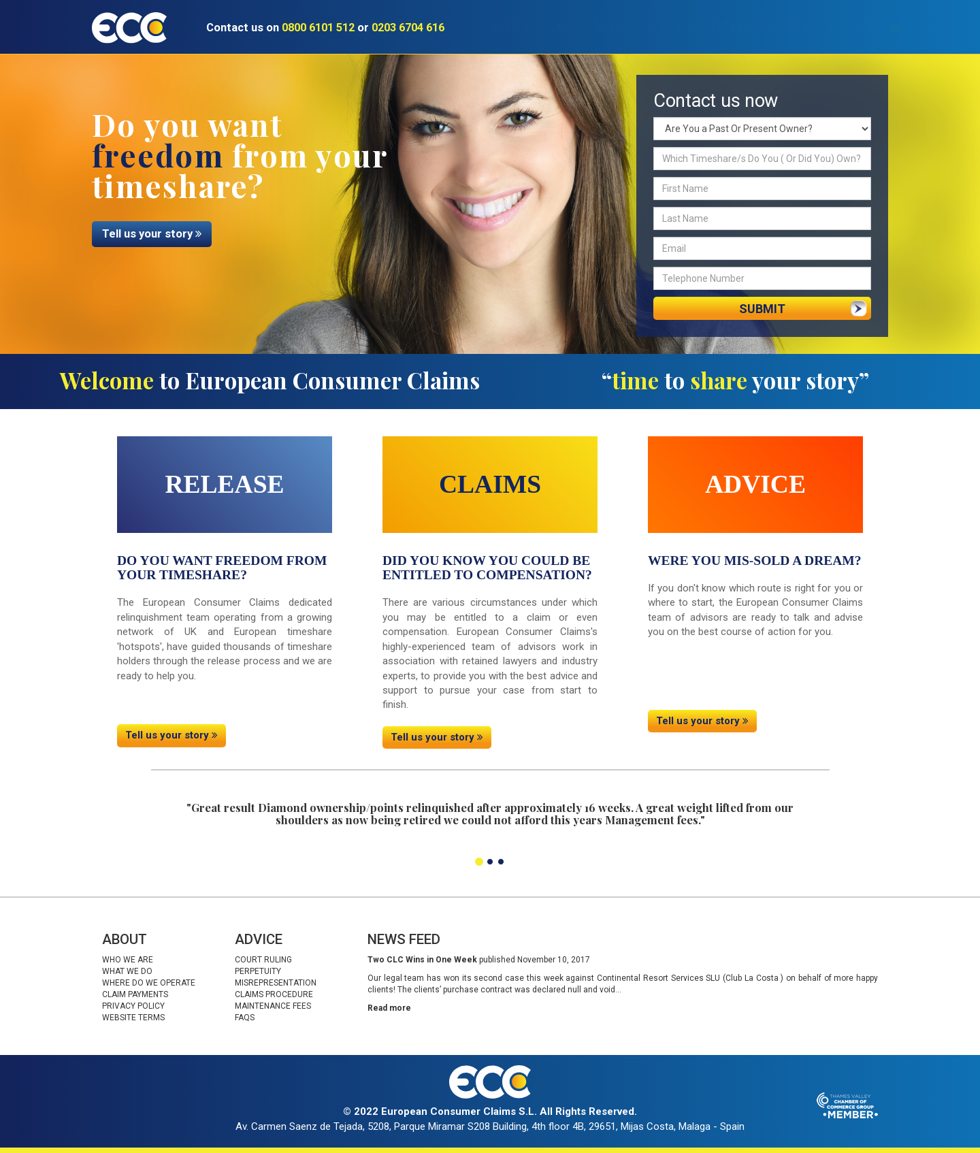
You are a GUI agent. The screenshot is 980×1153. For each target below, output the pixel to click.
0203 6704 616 (408, 27)
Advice (649, 27)
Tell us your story (151, 233)
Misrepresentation (275, 983)
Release (592, 27)
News (781, 27)
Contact (831, 27)
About (488, 27)
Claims (541, 27)
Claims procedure (274, 994)
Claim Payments (135, 994)
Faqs (245, 1017)
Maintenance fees (273, 1006)
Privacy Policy (133, 1006)
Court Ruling (263, 959)
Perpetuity (258, 971)
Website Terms (133, 1017)
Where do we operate (148, 983)
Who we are (127, 959)
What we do (127, 971)
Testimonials (719, 27)
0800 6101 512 (318, 27)
